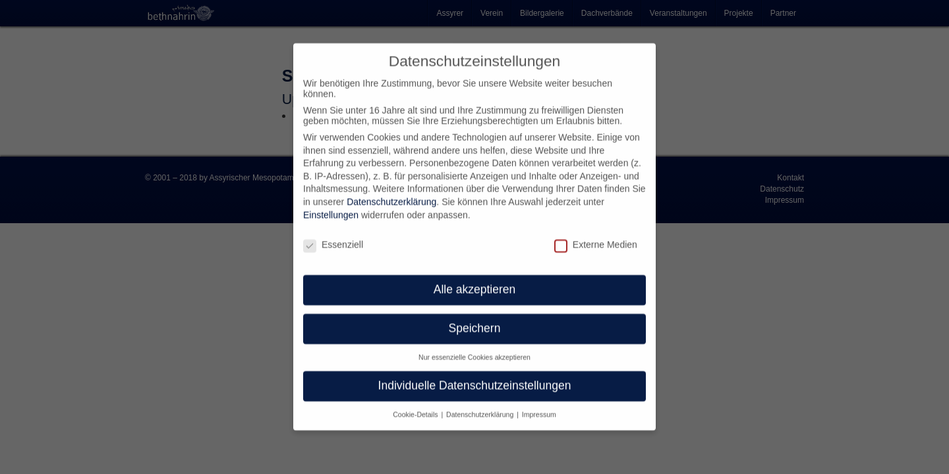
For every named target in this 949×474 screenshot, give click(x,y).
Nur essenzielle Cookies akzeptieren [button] (474, 350)
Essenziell (333, 237)
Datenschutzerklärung (391, 194)
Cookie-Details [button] (416, 407)
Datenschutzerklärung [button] (480, 407)
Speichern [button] (475, 320)
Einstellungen (331, 207)
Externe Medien (595, 237)
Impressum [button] (539, 407)
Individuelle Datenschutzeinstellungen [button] (474, 377)
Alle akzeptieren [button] (475, 281)
